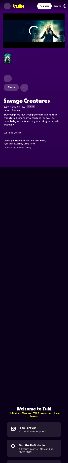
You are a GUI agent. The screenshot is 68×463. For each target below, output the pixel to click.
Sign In (57, 6)
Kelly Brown (19, 140)
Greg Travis (29, 143)
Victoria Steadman (35, 140)
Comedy (16, 110)
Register (44, 6)
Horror (7, 110)
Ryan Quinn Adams (13, 143)
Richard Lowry (24, 147)
